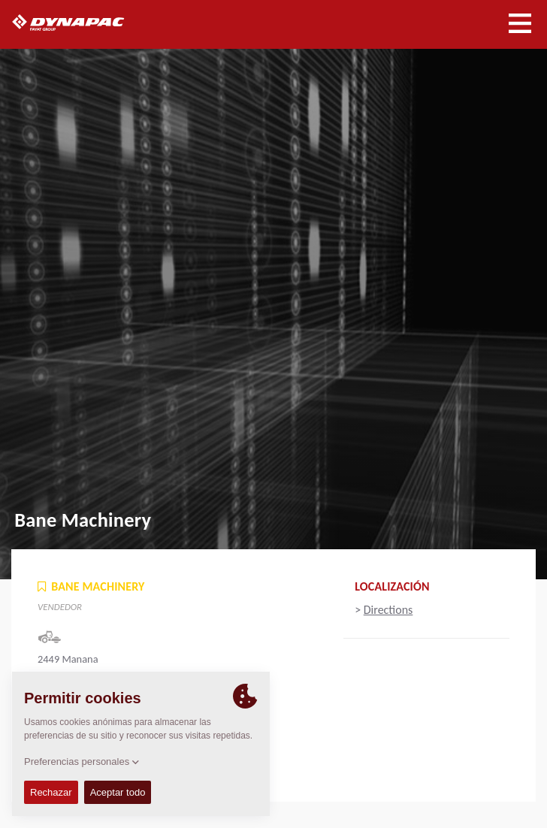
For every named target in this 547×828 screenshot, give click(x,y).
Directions (388, 610)
